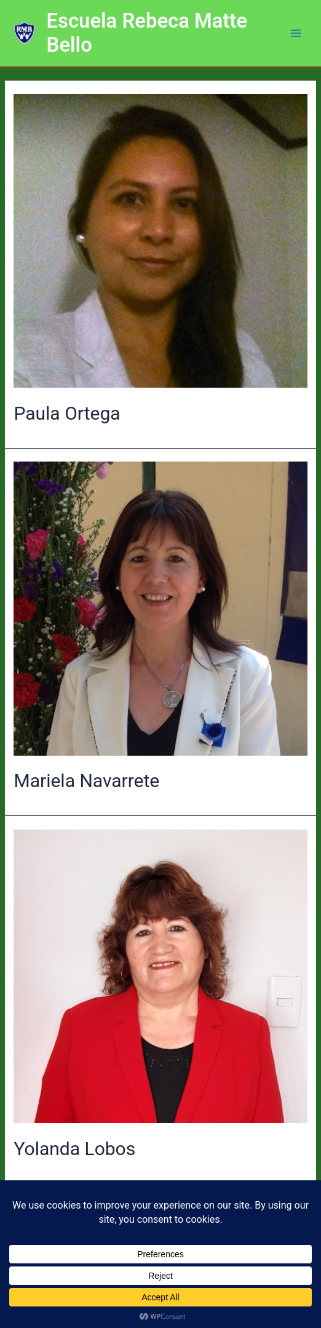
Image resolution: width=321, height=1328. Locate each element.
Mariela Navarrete (86, 780)
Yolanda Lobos (74, 1148)
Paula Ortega (67, 413)
